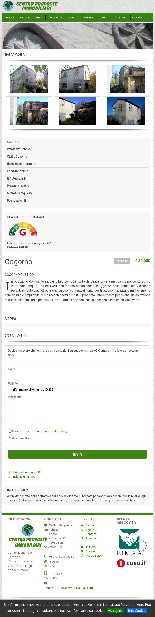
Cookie (89, 551)
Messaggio (14, 397)
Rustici (74, 17)
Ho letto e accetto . (38, 431)
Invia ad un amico (24, 476)
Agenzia (104, 17)
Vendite (24, 17)
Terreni (89, 17)
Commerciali (56, 17)
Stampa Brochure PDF (27, 472)
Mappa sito (94, 555)
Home (10, 17)
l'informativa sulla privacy (51, 431)
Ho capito (115, 610)
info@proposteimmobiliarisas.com (69, 587)
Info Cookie (137, 610)
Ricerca (137, 17)
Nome (11, 355)
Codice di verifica (19, 438)
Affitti (38, 17)
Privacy (90, 547)
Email (11, 369)
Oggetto (13, 383)
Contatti (121, 17)
